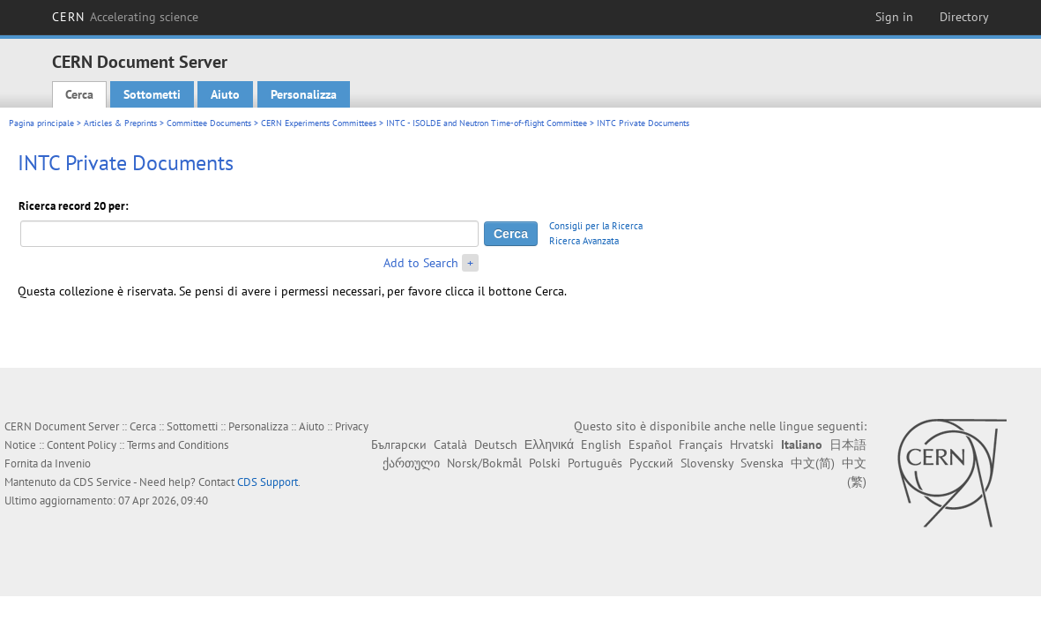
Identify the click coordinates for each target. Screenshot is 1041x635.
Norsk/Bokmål (484, 463)
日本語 (847, 444)
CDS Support (267, 481)
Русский (651, 463)
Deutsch (495, 444)
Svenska (762, 463)
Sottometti (152, 94)
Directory (964, 17)
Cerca (79, 94)
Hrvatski (752, 444)
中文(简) (813, 463)
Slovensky (706, 463)
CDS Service (102, 481)
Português (595, 463)
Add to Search (420, 263)
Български (399, 444)
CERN (125, 17)
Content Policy (81, 444)
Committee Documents (209, 123)
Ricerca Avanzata (584, 241)
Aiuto (225, 94)
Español (650, 444)
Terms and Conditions (177, 444)
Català (450, 444)
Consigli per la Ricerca (596, 226)
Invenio (73, 463)
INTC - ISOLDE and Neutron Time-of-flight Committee (486, 123)
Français (701, 444)
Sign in (894, 17)
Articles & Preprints (120, 123)
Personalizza (304, 94)
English (601, 444)
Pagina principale (41, 123)
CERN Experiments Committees (318, 123)
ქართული (411, 463)
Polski (545, 463)
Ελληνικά (549, 444)
